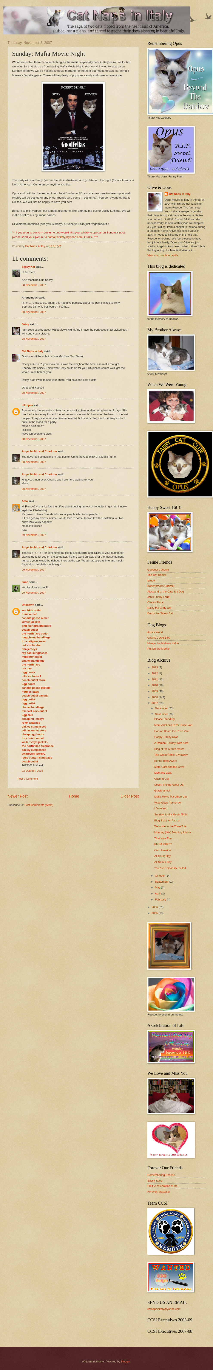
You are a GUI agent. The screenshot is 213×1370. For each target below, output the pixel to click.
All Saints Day (162, 862)
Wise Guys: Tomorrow (167, 802)
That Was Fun (162, 838)
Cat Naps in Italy (32, 351)
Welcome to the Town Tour (170, 826)
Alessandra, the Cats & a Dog (165, 591)
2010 (155, 685)
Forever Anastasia (158, 1191)
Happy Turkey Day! (166, 737)
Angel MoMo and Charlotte (39, 451)
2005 (155, 913)
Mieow (151, 580)
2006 (155, 907)
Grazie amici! (162, 790)
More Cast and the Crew (169, 766)
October (160, 875)
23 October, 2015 (32, 770)
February (161, 899)
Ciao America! (162, 850)
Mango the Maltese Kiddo (163, 643)
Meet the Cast (162, 772)
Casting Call (161, 778)
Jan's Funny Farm (158, 597)
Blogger (125, 1361)
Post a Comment (27, 778)
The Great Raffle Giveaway (171, 754)
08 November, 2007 (34, 285)
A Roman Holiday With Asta (171, 743)
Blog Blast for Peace (166, 820)
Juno (25, 582)
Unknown (28, 604)
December (161, 708)
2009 (155, 691)
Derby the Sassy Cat (160, 613)
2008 (155, 697)
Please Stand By (164, 719)
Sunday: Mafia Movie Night (170, 814)
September (162, 881)
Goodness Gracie (158, 569)
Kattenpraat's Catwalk (160, 586)
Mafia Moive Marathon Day (170, 796)
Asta (25, 501)
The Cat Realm (156, 575)
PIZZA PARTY (163, 844)
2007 (155, 703)
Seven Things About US (169, 784)
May (158, 887)
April (158, 893)
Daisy (25, 324)
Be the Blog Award (165, 760)
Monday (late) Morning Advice (172, 832)
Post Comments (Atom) (39, 805)
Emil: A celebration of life (162, 1186)
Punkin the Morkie (158, 648)
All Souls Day (162, 856)
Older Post (129, 796)
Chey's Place (155, 602)
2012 (155, 673)
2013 (155, 667)
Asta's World (155, 632)
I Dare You (160, 808)
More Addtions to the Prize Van (173, 725)
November (161, 714)
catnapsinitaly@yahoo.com (65, 237)
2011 (155, 679)
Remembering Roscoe (161, 1175)
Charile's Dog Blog (158, 637)
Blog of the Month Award (169, 749)
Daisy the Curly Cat (159, 608)
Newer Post (18, 796)
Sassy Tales (154, 1180)
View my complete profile (162, 255)
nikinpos (27, 405)
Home (74, 796)
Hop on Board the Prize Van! (171, 731)
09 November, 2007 (34, 534)
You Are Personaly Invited (170, 868)
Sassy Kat (28, 266)
